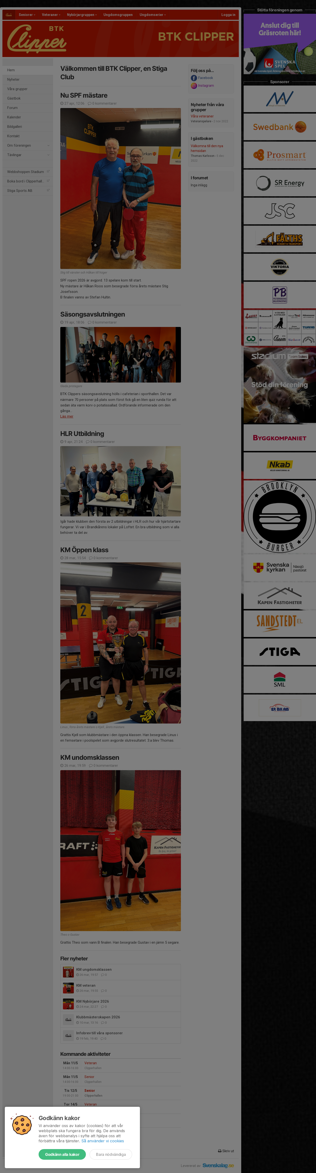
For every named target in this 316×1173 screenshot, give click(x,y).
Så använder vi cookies (102, 1140)
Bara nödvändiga (111, 1154)
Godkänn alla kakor (62, 1154)
